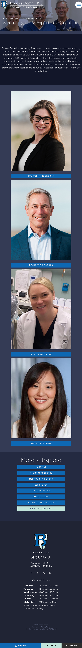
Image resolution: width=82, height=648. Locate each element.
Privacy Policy (45, 627)
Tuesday (28, 588)
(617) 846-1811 (41, 557)
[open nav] (78, 5)
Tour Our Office (41, 491)
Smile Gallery (41, 496)
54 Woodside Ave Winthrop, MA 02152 (41, 564)
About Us (41, 467)
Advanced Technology (41, 502)
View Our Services (41, 508)
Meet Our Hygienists (41, 479)
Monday (28, 585)
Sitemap (35, 627)
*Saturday (29, 601)
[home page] (22, 5)
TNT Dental (53, 629)
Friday (27, 598)
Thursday (29, 595)
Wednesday (30, 592)
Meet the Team (41, 485)
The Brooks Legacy (41, 473)
